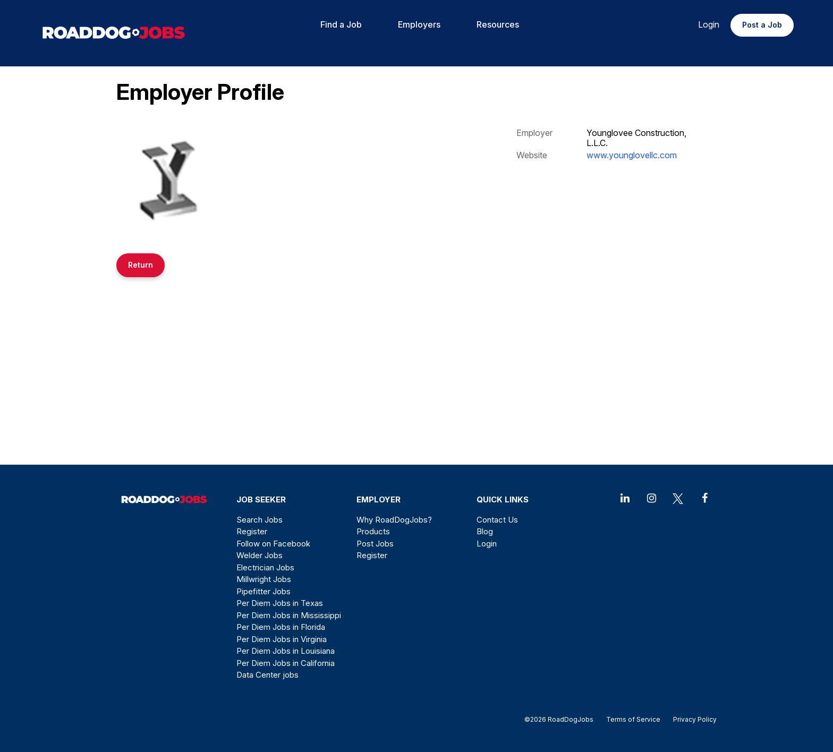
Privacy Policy (692, 719)
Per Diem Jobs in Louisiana (285, 651)
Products (373, 531)
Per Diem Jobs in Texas (279, 603)
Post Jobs (375, 544)
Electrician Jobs (265, 567)
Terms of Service (633, 719)
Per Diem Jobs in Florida (280, 627)
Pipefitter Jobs (263, 591)
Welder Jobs (259, 555)
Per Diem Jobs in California (285, 663)
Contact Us (497, 520)
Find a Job (341, 24)
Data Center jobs (267, 675)
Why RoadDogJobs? (394, 520)
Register (251, 531)
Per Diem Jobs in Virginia (281, 639)
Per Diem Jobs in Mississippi (288, 615)
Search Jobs (259, 520)
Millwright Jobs (263, 579)
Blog (485, 531)
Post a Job (762, 24)
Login (708, 24)
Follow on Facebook (273, 544)
